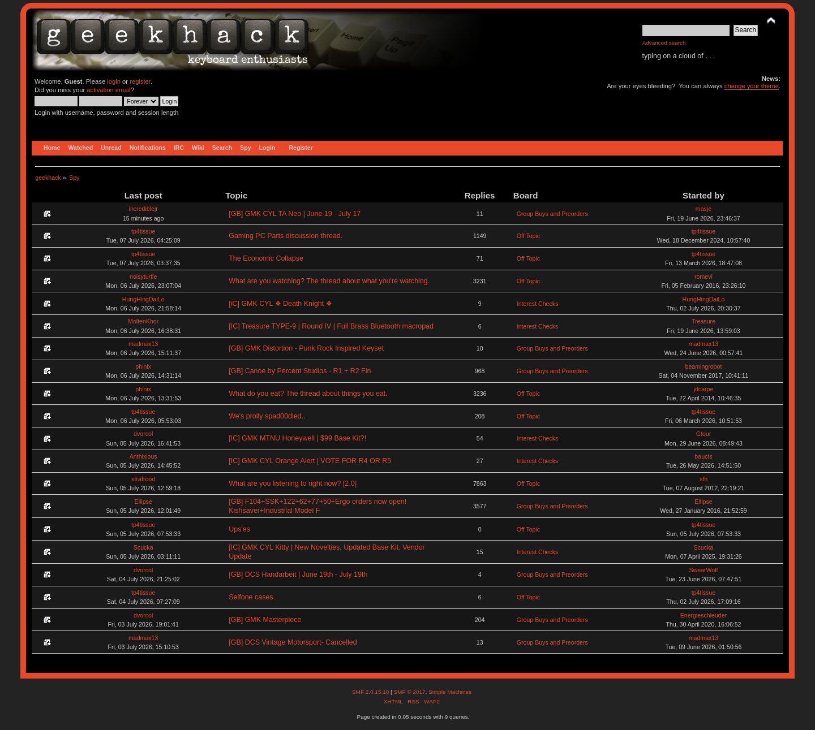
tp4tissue (143, 231)
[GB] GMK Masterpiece (265, 620)
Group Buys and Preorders (552, 213)
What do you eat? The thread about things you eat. (308, 394)
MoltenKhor (143, 321)
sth (703, 479)
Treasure (703, 321)
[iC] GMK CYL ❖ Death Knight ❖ (280, 304)
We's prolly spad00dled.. (267, 416)
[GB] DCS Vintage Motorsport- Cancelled (293, 642)
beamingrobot (703, 366)
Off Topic (528, 235)
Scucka (143, 547)
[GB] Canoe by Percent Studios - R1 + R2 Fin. (301, 371)
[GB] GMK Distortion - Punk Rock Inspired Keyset (306, 348)
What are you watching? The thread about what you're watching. (329, 281)
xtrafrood (143, 479)
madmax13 (143, 343)
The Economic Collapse (266, 258)
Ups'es (239, 529)
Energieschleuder (703, 615)
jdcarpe (704, 389)
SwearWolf (703, 570)
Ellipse (143, 501)
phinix (143, 366)
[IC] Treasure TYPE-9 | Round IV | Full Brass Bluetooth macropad (331, 326)
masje (703, 208)
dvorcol (143, 433)
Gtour (703, 433)
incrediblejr (143, 208)
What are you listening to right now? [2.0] (293, 483)
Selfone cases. (252, 597)
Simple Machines (449, 692)
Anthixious (143, 456)
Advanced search (664, 43)
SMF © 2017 (409, 692)
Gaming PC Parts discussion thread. (285, 236)
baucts (703, 456)
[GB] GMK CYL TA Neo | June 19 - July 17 (295, 214)
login (114, 81)
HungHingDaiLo (143, 299)
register (140, 81)
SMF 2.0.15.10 (371, 692)
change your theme (751, 86)
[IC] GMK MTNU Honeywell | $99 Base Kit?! (297, 438)
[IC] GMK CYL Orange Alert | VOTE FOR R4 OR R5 (310, 461)
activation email (108, 90)
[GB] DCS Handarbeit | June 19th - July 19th (298, 574)
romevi (703, 276)
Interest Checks (538, 303)
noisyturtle (143, 276)
